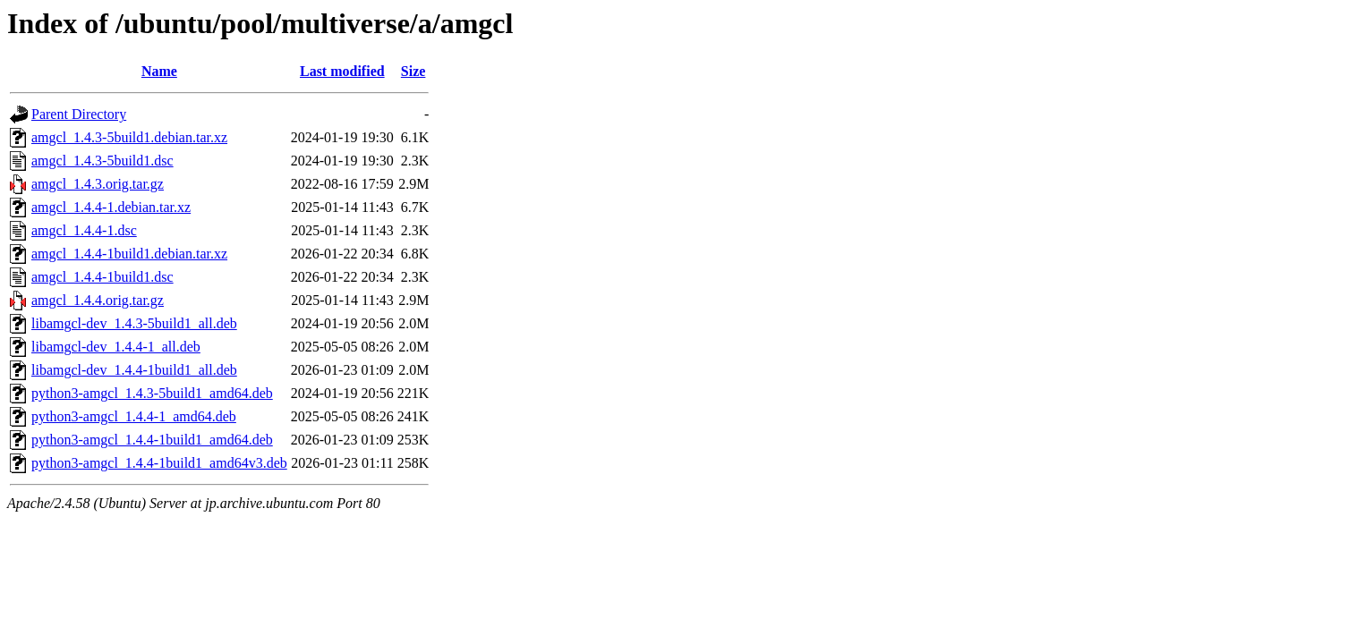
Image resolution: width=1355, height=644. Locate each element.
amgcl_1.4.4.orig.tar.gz (97, 300)
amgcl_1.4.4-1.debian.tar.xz (111, 207)
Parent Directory (78, 114)
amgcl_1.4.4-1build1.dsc (102, 276)
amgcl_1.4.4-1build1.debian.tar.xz (129, 253)
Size (413, 71)
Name (159, 71)
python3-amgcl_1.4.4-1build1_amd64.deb (152, 439)
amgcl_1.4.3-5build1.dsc (102, 160)
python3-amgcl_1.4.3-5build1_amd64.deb (152, 393)
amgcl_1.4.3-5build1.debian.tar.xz (129, 137)
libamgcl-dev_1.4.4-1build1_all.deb (134, 369)
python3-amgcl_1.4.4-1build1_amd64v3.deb (159, 462)
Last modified (342, 71)
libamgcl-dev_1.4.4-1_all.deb (115, 346)
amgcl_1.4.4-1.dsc (84, 230)
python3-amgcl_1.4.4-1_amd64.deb (133, 416)
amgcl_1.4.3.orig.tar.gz (97, 183)
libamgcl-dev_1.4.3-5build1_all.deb (134, 323)
